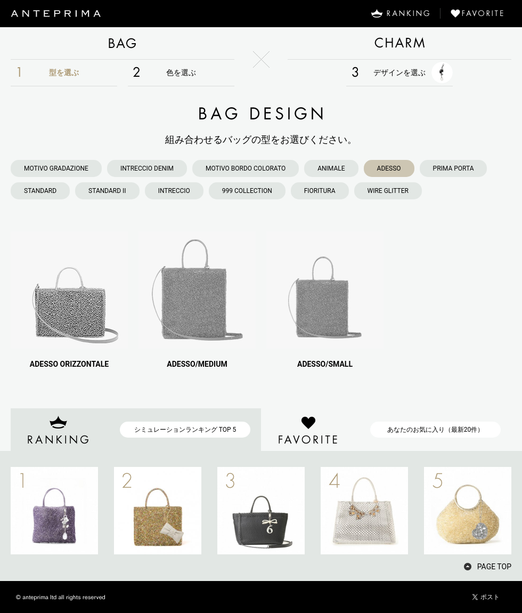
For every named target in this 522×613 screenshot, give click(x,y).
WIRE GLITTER (388, 191)
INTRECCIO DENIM (147, 168)
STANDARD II (107, 191)
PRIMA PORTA (453, 168)
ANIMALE (331, 168)
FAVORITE (481, 13)
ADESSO (389, 168)
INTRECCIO (174, 191)
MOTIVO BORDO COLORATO (246, 168)
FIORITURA (320, 191)
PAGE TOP (494, 566)
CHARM (399, 43)
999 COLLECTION (247, 191)
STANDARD (40, 191)
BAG (122, 43)
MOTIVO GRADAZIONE (56, 168)
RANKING (400, 13)
